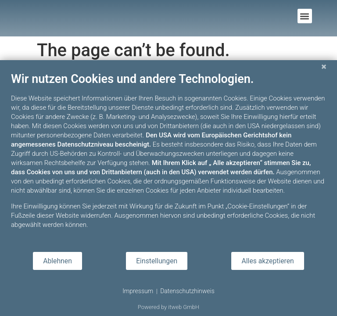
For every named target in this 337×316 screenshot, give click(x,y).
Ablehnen (57, 261)
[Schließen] (323, 66)
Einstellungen (156, 261)
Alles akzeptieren (267, 261)
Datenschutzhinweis (187, 290)
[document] (168, 157)
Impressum (137, 290)
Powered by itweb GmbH (168, 307)
